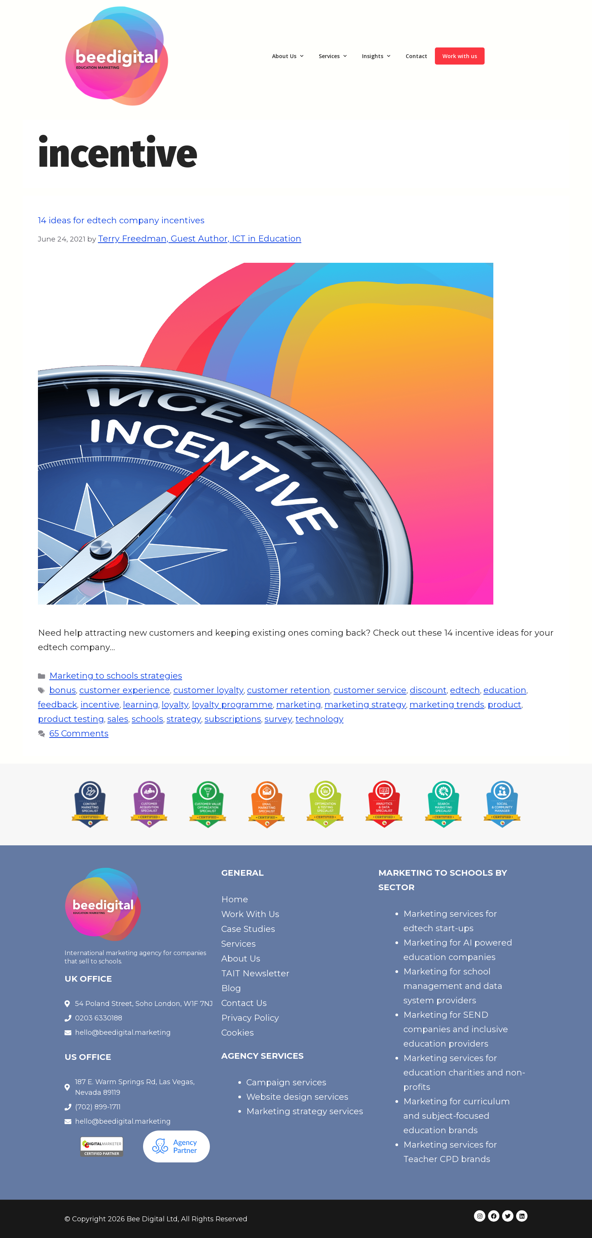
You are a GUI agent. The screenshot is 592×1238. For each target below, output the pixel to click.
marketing (298, 705)
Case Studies (248, 929)
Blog (231, 988)
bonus (62, 690)
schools (147, 719)
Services (333, 56)
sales (117, 719)
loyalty (175, 705)
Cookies (237, 1033)
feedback (57, 705)
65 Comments (79, 733)
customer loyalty (208, 690)
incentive (100, 705)
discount (428, 690)
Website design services (297, 1097)
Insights (376, 56)
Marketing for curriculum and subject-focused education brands (456, 1115)
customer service (370, 690)
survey (278, 719)
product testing (71, 719)
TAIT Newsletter (255, 973)
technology (319, 719)
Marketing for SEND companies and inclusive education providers (455, 1029)
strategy (184, 719)
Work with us (459, 56)
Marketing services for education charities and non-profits (464, 1072)
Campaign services (286, 1082)
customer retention (288, 690)
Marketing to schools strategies (115, 676)
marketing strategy (365, 705)
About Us (288, 56)
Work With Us (250, 914)
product (504, 705)
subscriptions (233, 719)
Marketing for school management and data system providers (452, 986)
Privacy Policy (250, 1018)
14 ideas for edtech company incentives (121, 220)
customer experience (124, 690)
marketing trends (446, 705)
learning (140, 705)
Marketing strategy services (304, 1111)
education (504, 690)
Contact (416, 56)
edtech (465, 690)
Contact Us (244, 1003)
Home (234, 899)
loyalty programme (232, 705)
